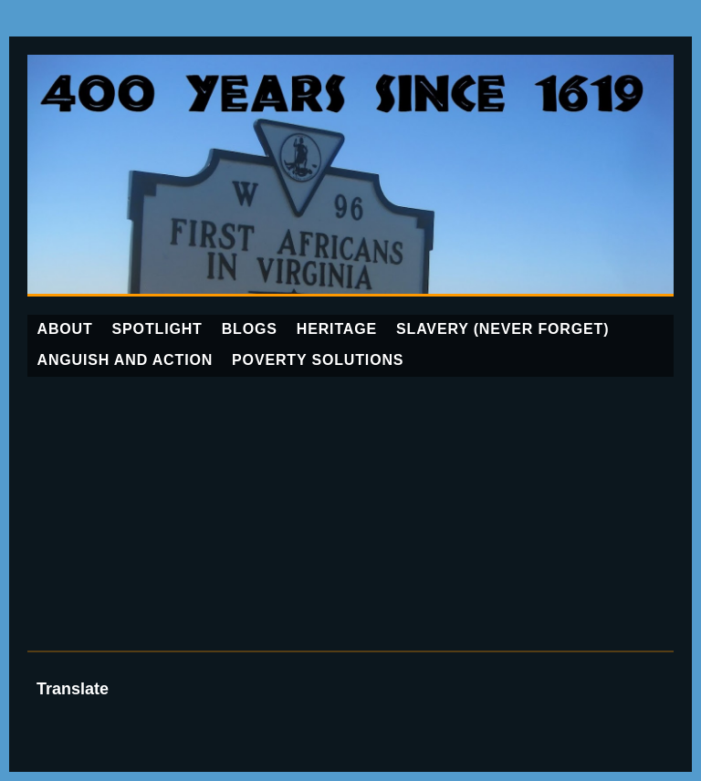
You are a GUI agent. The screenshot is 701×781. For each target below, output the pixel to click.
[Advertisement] (350, 513)
